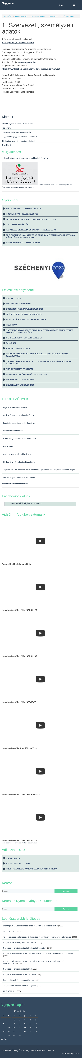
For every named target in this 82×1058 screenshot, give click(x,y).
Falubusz (11, 343)
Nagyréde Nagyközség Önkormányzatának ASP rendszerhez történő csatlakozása (39, 331)
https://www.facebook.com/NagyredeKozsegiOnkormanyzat (31, 69)
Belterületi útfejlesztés (20, 385)
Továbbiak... (7, 145)
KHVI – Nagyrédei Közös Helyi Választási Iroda (31, 869)
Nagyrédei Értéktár (17, 224)
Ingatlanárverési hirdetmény (15, 407)
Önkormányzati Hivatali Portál (23, 243)
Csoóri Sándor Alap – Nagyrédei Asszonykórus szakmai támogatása (37, 355)
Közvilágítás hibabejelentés (22, 214)
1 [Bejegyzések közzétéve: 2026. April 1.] (14, 1020)
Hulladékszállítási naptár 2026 (23, 208)
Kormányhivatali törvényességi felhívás (18, 980)
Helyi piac (11, 325)
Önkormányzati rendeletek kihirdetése (19, 477)
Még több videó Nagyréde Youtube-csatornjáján (19, 843)
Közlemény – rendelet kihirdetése (17, 454)
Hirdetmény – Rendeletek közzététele (19, 462)
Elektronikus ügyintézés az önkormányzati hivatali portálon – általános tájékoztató (40, 236)
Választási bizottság (18, 863)
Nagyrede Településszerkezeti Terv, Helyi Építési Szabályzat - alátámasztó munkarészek (38, 953)
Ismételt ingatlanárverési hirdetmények (19, 423)
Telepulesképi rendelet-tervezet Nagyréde (19, 986)
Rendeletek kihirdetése (13, 431)
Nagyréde (8, 3)
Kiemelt (7, 117)
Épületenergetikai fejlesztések (24, 314)
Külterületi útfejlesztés (20, 379)
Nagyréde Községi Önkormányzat (26, 503)
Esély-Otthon (13, 298)
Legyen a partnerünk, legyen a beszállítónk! (31, 219)
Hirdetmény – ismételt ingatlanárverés (19, 415)
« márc (4, 1039)
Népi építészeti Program (19, 369)
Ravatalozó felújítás (18, 348)
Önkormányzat (21, 16)
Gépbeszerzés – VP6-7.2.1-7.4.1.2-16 (24, 338)
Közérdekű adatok (38, 16)
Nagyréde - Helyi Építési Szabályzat (17, 969)
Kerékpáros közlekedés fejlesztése (26, 374)
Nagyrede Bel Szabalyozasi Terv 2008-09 (19, 942)
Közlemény (8, 446)
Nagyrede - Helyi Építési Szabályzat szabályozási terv (24, 948)
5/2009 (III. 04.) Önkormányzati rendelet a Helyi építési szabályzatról (30, 926)
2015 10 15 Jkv (9, 931)
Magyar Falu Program (18, 303)
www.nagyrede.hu (26, 62)
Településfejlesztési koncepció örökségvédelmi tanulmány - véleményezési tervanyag (37, 937)
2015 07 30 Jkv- (9, 991)
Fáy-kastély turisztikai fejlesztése (26, 319)
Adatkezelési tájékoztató (70, 1054)
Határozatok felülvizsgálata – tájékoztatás (31, 230)
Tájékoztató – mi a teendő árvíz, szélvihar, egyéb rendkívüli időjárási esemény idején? (39, 470)
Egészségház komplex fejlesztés (24, 309)
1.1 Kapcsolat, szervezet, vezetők (18, 43)
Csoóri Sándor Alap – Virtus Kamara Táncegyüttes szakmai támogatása (39, 362)
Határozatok (13, 858)
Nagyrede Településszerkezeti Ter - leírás (19, 974)
